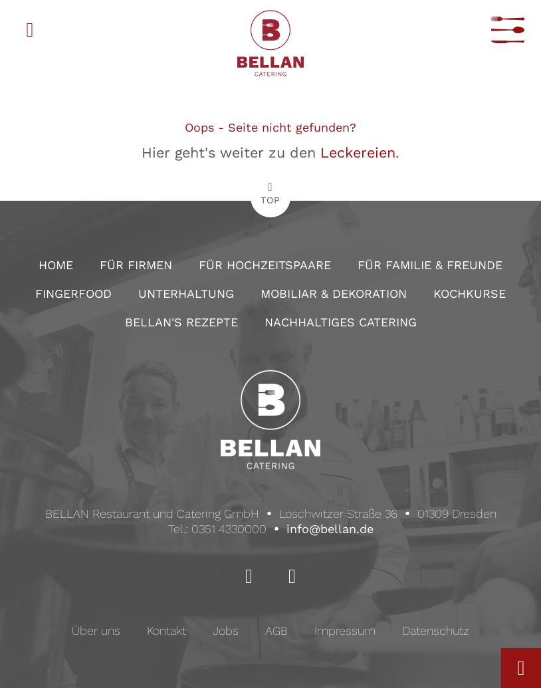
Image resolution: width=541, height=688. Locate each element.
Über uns (96, 630)
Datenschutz (435, 630)
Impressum (345, 630)
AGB (276, 630)
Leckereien (357, 152)
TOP (270, 200)
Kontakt (166, 630)
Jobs (226, 630)
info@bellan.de (330, 529)
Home (56, 265)
